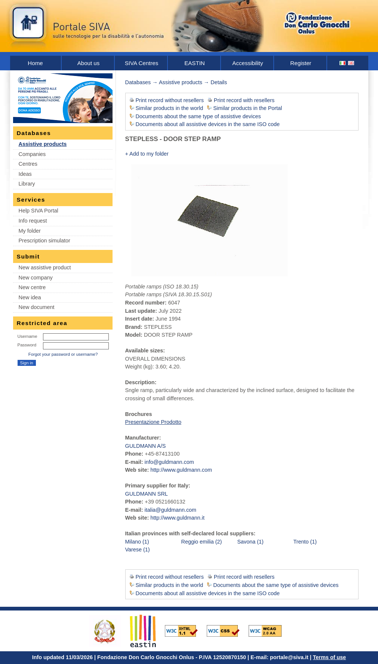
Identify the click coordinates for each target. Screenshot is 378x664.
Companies (32, 154)
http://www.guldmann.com (181, 470)
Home (35, 63)
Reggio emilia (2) (201, 542)
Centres (28, 164)
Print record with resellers (244, 100)
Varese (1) (137, 550)
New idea (30, 297)
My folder (30, 231)
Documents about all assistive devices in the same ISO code (208, 124)
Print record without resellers (170, 100)
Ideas (25, 174)
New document (37, 307)
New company (36, 278)
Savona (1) (250, 542)
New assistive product (45, 267)
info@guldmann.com (169, 462)
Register (300, 63)
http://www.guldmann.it (177, 518)
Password (27, 345)
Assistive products (43, 144)
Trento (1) (305, 542)
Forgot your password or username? (63, 354)
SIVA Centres (142, 63)
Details (218, 82)
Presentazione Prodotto (153, 422)
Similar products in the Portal (247, 108)
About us (88, 63)
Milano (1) (137, 542)
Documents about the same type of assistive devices (198, 116)
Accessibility (247, 63)
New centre (32, 287)
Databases (138, 82)
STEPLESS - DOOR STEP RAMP (173, 139)
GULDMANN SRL (146, 494)
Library (27, 184)
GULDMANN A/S (145, 446)
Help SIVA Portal (38, 211)
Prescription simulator (44, 241)
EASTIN (194, 63)
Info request (33, 221)
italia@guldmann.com (170, 510)
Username (27, 336)
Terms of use (329, 657)
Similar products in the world (169, 108)
